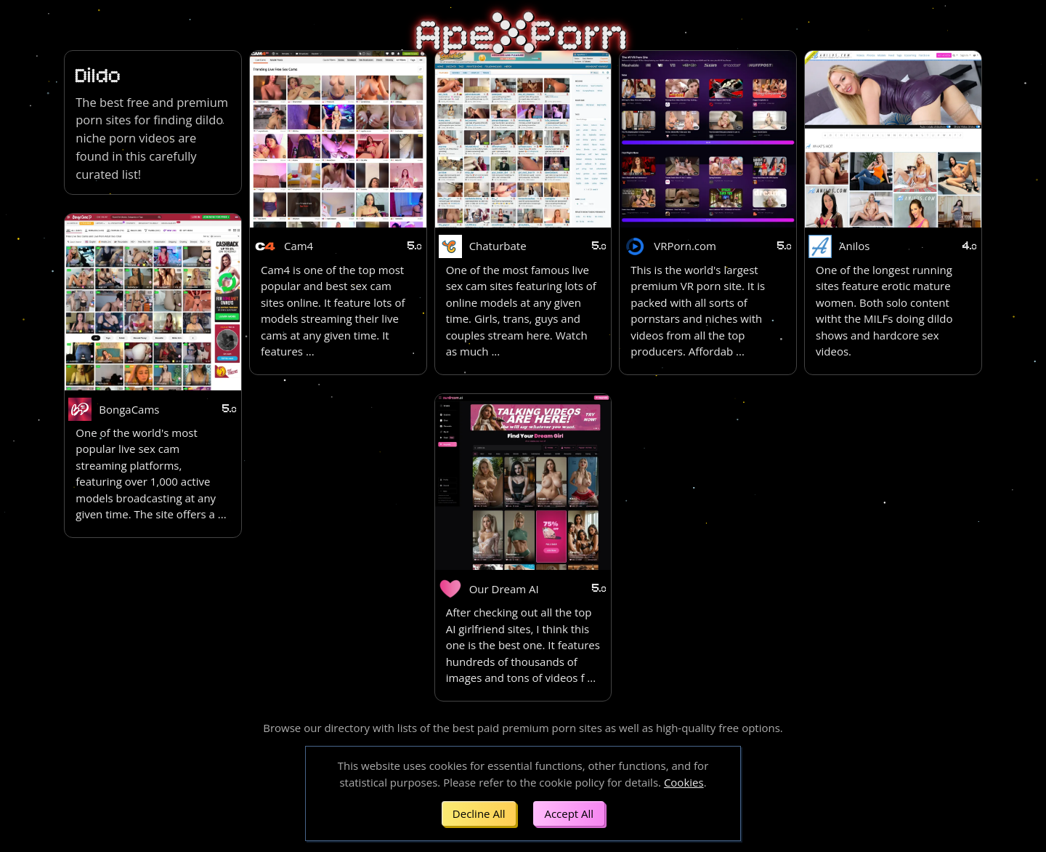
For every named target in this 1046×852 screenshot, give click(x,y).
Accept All (568, 813)
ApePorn (523, 35)
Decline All (479, 813)
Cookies (684, 782)
